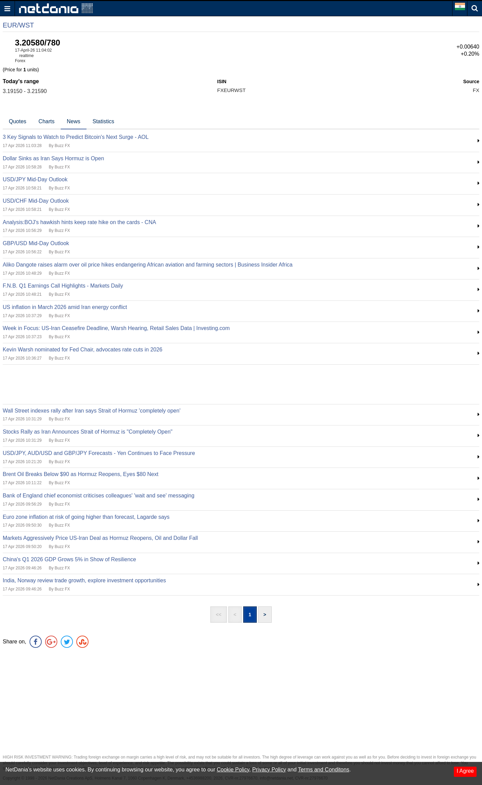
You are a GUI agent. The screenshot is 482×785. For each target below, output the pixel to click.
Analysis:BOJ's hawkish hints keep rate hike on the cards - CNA (79, 222)
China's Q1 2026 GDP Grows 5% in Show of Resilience (69, 559)
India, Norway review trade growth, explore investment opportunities (84, 580)
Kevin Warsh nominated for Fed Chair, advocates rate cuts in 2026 (82, 349)
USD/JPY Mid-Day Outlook (35, 179)
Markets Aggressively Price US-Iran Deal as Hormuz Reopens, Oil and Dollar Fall (100, 538)
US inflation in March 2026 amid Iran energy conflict (65, 307)
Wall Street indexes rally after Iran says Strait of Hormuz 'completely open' (91, 411)
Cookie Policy (233, 769)
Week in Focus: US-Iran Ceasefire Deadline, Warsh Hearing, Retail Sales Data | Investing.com (116, 328)
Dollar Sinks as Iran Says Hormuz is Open (53, 158)
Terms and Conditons (323, 769)
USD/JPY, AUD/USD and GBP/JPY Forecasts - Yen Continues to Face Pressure (99, 453)
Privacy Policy (269, 769)
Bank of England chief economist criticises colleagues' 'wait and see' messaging (98, 495)
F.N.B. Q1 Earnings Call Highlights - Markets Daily (63, 286)
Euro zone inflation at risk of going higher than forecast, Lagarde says (86, 517)
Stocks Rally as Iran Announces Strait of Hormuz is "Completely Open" (87, 432)
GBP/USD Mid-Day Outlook (36, 243)
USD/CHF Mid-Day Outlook (36, 201)
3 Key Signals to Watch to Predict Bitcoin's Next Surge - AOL (76, 137)
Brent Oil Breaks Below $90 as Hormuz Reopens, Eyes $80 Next (80, 474)
